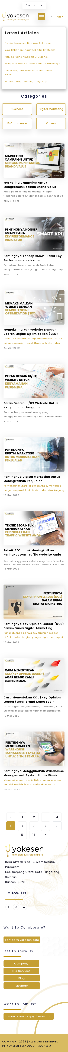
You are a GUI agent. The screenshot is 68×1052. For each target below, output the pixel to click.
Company (21, 963)
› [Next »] (45, 835)
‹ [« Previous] (10, 817)
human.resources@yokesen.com (28, 1016)
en (59, 16)
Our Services (21, 971)
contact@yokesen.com (22, 940)
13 (22, 835)
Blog (21, 978)
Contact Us (34, 5)
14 (33, 835)
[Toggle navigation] (41, 16)
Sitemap (21, 985)
